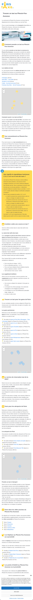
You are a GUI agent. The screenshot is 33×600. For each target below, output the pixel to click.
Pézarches (10, 524)
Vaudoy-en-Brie (11, 527)
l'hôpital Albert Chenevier (15, 554)
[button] (31, 575)
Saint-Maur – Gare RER (7, 79)
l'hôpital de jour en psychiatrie (16, 557)
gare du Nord (14, 333)
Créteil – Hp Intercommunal (8, 83)
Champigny (4, 77)
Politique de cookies (13, 598)
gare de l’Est (14, 330)
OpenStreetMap (24, 114)
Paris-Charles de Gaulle (19, 440)
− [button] (3, 92)
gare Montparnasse (15, 337)
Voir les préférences (16, 595)
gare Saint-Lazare (15, 341)
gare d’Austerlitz (15, 326)
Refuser (16, 591)
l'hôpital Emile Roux (14, 550)
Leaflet (19, 114)
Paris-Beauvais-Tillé (18, 448)
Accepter (16, 588)
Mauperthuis (10, 529)
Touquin (9, 522)
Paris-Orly (16, 444)
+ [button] (3, 90)
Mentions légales (20, 598)
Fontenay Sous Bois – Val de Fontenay (11, 85)
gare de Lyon (14, 323)
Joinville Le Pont (6, 81)
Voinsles (9, 525)
